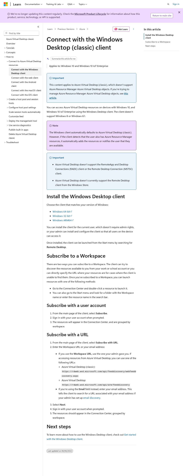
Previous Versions (66, 29)
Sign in (176, 3)
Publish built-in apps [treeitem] (18, 129)
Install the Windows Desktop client (159, 36)
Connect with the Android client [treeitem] (23, 84)
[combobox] (21, 33)
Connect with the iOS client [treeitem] (24, 94)
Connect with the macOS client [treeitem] (26, 90)
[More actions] (133, 29)
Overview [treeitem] (10, 43)
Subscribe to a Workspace (157, 41)
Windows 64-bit (61, 211)
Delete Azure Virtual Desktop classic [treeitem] (22, 136)
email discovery (91, 397)
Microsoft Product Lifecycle (90, 13)
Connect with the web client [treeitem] (24, 77)
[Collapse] (38, 27)
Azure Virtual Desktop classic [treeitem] (20, 38)
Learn (50, 29)
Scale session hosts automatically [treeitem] (24, 111)
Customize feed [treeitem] (16, 116)
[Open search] (168, 4)
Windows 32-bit (61, 215)
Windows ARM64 (62, 220)
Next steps (150, 45)
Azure (82, 29)
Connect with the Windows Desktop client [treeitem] (24, 71)
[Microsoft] (6, 4)
